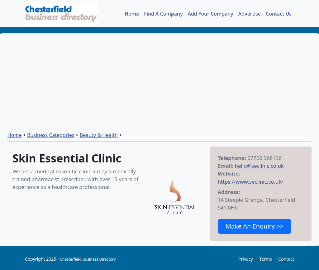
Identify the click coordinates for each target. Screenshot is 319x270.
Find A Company (163, 13)
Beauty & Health (99, 135)
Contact (286, 259)
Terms (265, 259)
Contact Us (279, 13)
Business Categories (50, 135)
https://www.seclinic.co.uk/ (250, 181)
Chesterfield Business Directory (88, 259)
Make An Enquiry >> (255, 226)
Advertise (249, 13)
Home (132, 13)
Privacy (245, 259)
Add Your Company (210, 13)
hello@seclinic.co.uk (259, 165)
